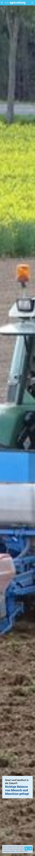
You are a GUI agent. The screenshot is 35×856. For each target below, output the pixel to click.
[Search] (32, 2)
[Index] (2, 2)
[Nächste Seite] (30, 848)
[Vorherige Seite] (26, 848)
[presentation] (17, 428)
